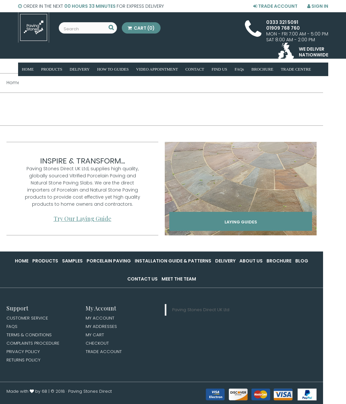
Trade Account (275, 6)
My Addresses (101, 327)
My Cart (95, 335)
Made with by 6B (26, 393)
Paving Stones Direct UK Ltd (200, 310)
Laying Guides (241, 223)
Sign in (317, 6)
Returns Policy (23, 362)
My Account (100, 318)
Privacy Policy (23, 353)
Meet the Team (179, 279)
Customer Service (27, 318)
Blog (301, 261)
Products (45, 261)
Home (21, 261)
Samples (72, 261)
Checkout (98, 344)
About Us (251, 261)
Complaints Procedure (33, 344)
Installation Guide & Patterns (173, 261)
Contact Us (142, 279)
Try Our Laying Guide (82, 218)
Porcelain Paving (109, 261)
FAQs (12, 327)
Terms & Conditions (29, 335)
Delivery (225, 261)
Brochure (279, 261)
